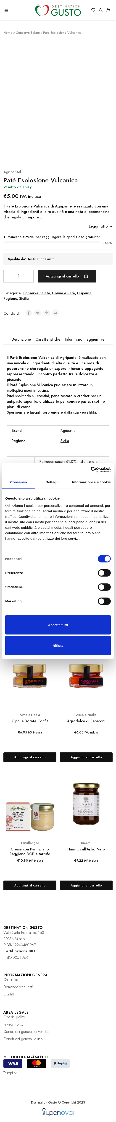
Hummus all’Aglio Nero (86, 849)
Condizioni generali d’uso (23, 1039)
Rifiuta (58, 646)
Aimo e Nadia (30, 715)
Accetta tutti (58, 625)
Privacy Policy (13, 1024)
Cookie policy (14, 1017)
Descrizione (21, 339)
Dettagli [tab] (52, 482)
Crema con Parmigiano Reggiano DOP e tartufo (30, 852)
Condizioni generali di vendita (26, 1031)
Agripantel (12, 172)
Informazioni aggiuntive (84, 339)
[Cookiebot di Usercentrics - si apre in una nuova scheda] (91, 469)
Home (7, 32)
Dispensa (84, 293)
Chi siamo (10, 979)
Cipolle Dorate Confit (30, 721)
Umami (86, 843)
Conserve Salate (28, 32)
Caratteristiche (47, 339)
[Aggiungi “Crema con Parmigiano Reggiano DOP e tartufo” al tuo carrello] (29, 885)
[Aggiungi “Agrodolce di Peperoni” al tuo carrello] (86, 757)
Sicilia (24, 298)
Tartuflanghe (30, 843)
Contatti (8, 994)
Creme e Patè (63, 293)
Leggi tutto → (101, 226)
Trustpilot (9, 1072)
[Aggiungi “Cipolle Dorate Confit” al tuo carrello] (29, 757)
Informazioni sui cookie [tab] (91, 482)
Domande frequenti (18, 987)
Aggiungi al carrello (68, 276)
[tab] (21, 339)
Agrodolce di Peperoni (86, 721)
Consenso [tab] (18, 482)
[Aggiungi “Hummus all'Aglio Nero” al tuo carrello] (86, 885)
